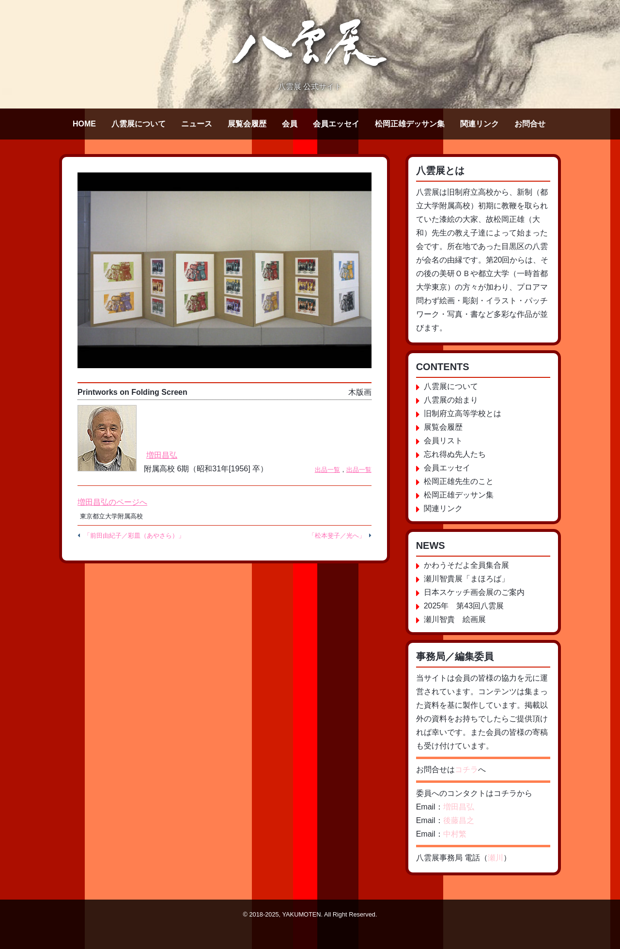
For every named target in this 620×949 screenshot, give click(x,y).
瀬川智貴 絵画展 (455, 619)
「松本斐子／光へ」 (337, 535)
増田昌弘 (161, 455)
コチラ (466, 769)
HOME (84, 124)
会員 (289, 124)
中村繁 (454, 834)
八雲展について (138, 124)
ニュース (196, 124)
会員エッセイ (336, 124)
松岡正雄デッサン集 (410, 124)
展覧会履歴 (247, 124)
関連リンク (479, 124)
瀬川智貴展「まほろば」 (466, 579)
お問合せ (529, 124)
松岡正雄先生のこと (459, 481)
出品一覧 (327, 469)
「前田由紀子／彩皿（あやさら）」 (134, 535)
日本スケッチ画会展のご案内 (474, 592)
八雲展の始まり (451, 400)
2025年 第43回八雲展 (464, 606)
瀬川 (495, 858)
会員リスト (443, 440)
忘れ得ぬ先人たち (455, 454)
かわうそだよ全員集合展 (466, 565)
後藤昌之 (458, 820)
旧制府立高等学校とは (462, 413)
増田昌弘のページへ (112, 502)
